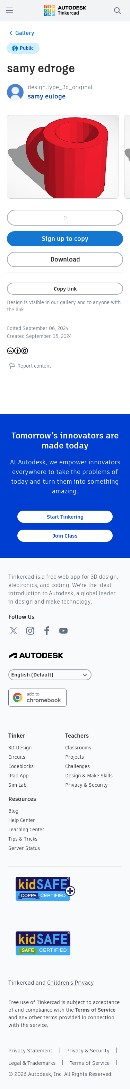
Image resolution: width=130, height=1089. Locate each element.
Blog (13, 810)
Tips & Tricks (22, 838)
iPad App (18, 775)
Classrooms (78, 747)
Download (65, 259)
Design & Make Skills (89, 775)
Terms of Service (95, 1009)
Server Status (24, 848)
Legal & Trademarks (32, 1063)
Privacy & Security (86, 785)
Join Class (65, 535)
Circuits (16, 757)
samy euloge (47, 96)
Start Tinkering (65, 516)
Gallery (20, 33)
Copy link (65, 288)
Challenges (77, 766)
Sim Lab (17, 785)
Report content (29, 366)
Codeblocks (21, 766)
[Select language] (50, 675)
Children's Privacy (70, 983)
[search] (117, 10)
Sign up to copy (65, 238)
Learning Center (26, 829)
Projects (74, 757)
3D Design (20, 747)
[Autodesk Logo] (36, 656)
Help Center (21, 820)
